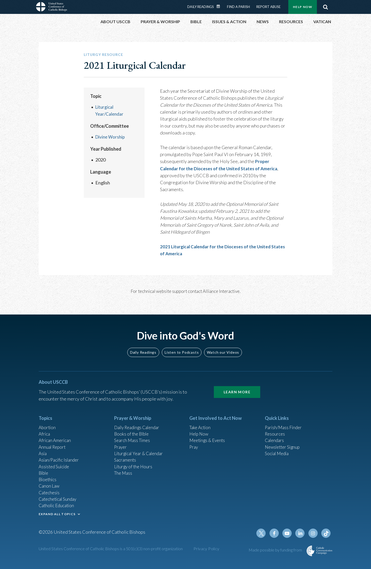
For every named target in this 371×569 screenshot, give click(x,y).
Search (325, 7)
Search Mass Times (133, 434)
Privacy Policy (206, 548)
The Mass (123, 469)
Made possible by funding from (276, 549)
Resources (275, 427)
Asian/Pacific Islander (60, 455)
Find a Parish (238, 7)
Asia (43, 448)
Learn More (237, 385)
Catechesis (50, 490)
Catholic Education (58, 504)
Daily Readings (200, 7)
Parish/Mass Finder (284, 420)
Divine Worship (111, 137)
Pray (194, 441)
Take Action (200, 420)
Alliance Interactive (221, 291)
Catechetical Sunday (59, 497)
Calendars (275, 434)
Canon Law (49, 483)
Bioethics (48, 476)
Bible (44, 469)
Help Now (302, 7)
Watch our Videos (223, 345)
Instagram (313, 533)
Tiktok (326, 533)
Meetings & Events (208, 434)
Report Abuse (268, 7)
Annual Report (53, 441)
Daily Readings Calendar (220, 6)
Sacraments (125, 455)
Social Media (278, 448)
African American (56, 434)
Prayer (121, 441)
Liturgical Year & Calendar (140, 448)
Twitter (264, 533)
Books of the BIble (132, 427)
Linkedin (301, 533)
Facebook (276, 533)
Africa (45, 427)
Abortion (48, 420)
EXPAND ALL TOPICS (57, 513)
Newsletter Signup (283, 441)
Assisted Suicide (55, 462)
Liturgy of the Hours (134, 462)
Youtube (289, 533)
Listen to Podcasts (182, 345)
